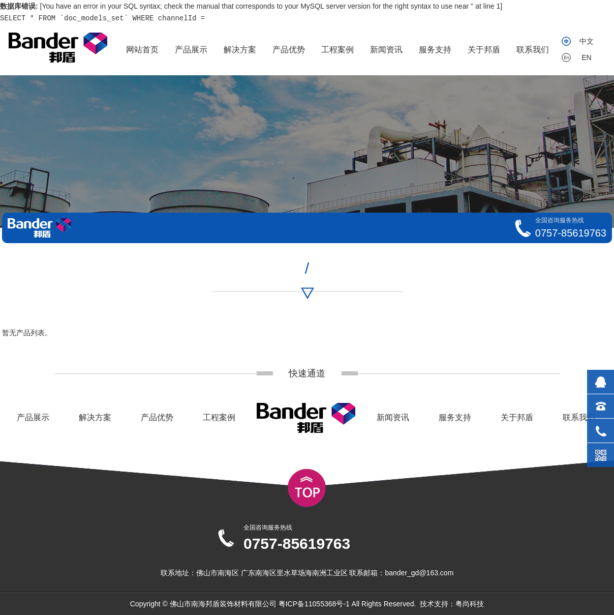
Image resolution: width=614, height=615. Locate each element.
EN (586, 57)
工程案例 (337, 49)
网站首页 (142, 49)
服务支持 (435, 49)
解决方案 (240, 49)
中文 (586, 41)
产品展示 (191, 49)
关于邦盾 (484, 49)
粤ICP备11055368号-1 (314, 604)
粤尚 (462, 604)
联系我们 (532, 49)
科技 (477, 604)
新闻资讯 (386, 49)
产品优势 (288, 49)
